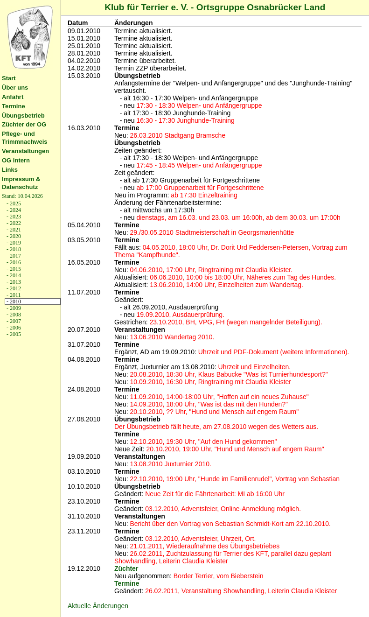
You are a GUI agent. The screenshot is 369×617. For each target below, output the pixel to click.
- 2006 (13, 327)
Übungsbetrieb (23, 115)
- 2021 (13, 229)
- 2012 (13, 288)
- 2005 (13, 334)
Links (10, 169)
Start (9, 78)
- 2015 (13, 269)
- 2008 (13, 314)
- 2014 (13, 275)
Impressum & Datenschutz (21, 182)
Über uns (15, 87)
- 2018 (13, 249)
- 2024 (13, 210)
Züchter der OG (24, 124)
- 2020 (13, 236)
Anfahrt (12, 96)
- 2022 (13, 223)
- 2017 (13, 255)
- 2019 (13, 242)
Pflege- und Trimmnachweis (25, 137)
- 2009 (13, 308)
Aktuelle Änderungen (98, 606)
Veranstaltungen (25, 150)
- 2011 (13, 295)
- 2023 (13, 216)
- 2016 (13, 262)
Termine (13, 106)
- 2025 (13, 203)
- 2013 (13, 282)
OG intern (16, 160)
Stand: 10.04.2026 (22, 196)
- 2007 (13, 321)
